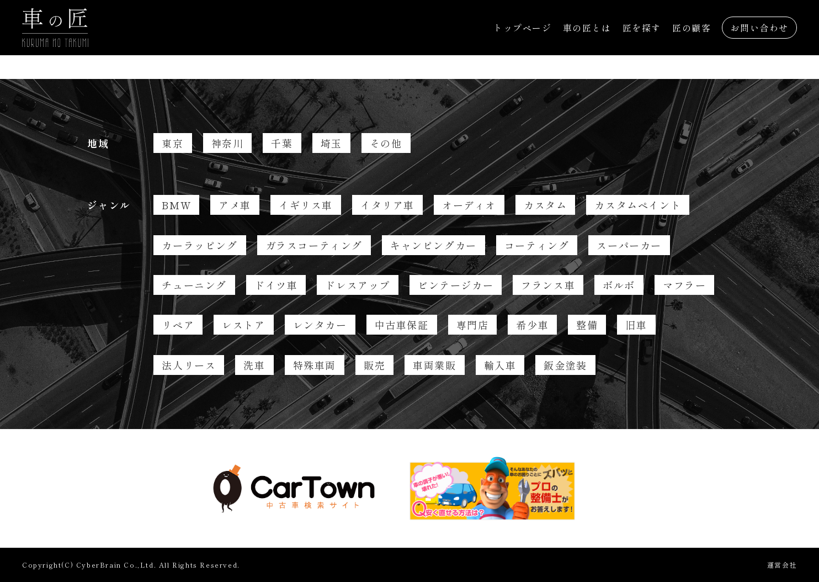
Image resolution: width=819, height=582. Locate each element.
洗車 (254, 365)
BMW (176, 205)
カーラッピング (199, 245)
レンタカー (320, 325)
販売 (374, 365)
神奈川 (227, 143)
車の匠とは (587, 27)
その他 (386, 143)
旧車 (636, 325)
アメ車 (235, 205)
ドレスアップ (357, 285)
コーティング (537, 245)
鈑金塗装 (565, 365)
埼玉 (331, 143)
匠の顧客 (691, 27)
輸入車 (500, 365)
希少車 (532, 325)
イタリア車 (387, 205)
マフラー (684, 285)
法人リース (189, 365)
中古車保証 (402, 325)
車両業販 (434, 365)
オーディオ (469, 205)
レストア (243, 325)
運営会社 (782, 564)
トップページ (522, 27)
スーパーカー (629, 245)
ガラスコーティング (314, 245)
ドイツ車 (275, 285)
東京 (172, 143)
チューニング (194, 285)
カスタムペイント (637, 205)
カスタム (545, 205)
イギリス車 (306, 205)
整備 (587, 325)
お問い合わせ (759, 27)
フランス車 (548, 285)
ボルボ (619, 285)
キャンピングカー (433, 245)
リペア (178, 325)
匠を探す (642, 27)
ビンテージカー (455, 285)
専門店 (472, 325)
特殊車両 (314, 365)
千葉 (281, 143)
